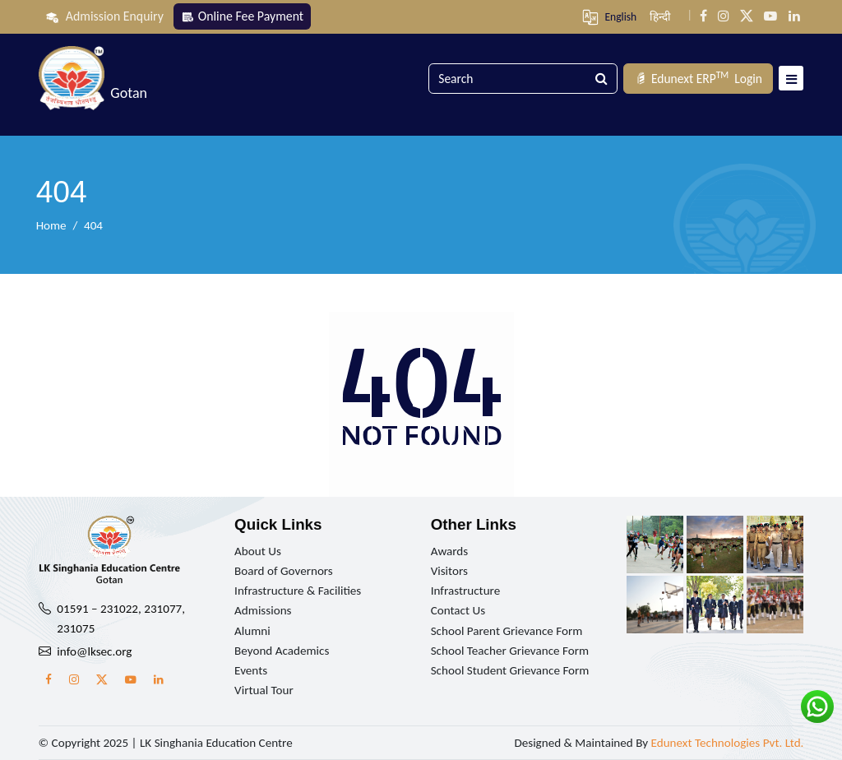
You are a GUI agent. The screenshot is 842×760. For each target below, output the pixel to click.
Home (51, 225)
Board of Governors (283, 570)
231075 (76, 628)
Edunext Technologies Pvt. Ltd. (727, 742)
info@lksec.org (94, 651)
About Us (257, 551)
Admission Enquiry (104, 16)
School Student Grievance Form (510, 670)
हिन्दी (660, 17)
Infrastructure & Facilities (297, 590)
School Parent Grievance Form (507, 630)
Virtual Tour (264, 690)
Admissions (262, 610)
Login (698, 78)
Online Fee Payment (242, 16)
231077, (164, 608)
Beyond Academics (281, 650)
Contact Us (458, 610)
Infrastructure (466, 590)
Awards (450, 551)
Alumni (252, 630)
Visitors (449, 570)
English (620, 17)
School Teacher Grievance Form (510, 650)
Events (250, 670)
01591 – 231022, (99, 608)
